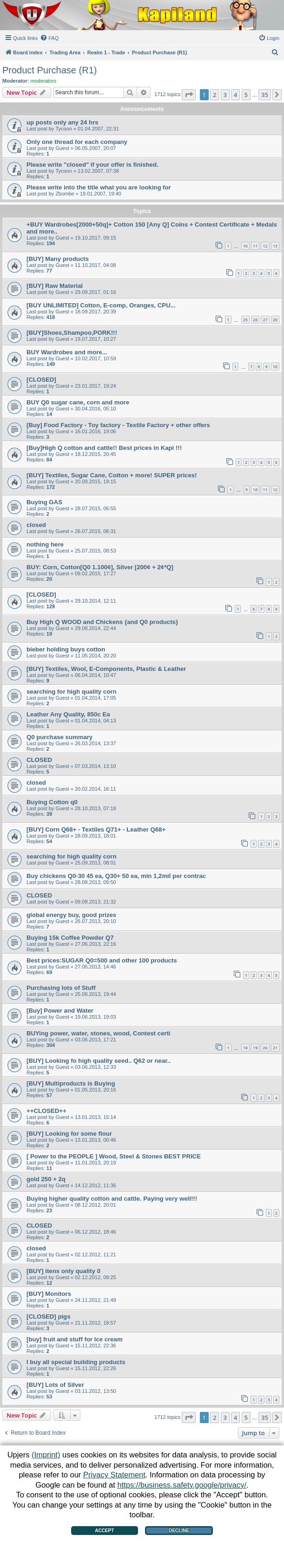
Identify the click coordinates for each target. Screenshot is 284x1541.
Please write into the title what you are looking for (98, 187)
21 (275, 1048)
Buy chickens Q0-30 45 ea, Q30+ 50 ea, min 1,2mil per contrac (116, 875)
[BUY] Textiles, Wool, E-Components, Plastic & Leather (106, 668)
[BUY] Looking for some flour (69, 1133)
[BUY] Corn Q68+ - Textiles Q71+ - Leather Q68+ (95, 829)
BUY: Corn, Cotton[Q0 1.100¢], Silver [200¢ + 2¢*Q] (99, 567)
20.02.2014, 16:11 (95, 789)
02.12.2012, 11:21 (95, 1254)
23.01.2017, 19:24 (95, 386)
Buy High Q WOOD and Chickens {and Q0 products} (102, 621)
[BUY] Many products (57, 258)
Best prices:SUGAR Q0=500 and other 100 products (101, 960)
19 (255, 1048)
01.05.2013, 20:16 (95, 1089)
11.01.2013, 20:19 (95, 1162)
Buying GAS (44, 502)
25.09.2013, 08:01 (95, 862)
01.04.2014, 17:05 (95, 698)
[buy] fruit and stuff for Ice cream (74, 1339)
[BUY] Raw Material (54, 285)
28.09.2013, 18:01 (95, 836)
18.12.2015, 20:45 (95, 454)
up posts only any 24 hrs (62, 122)
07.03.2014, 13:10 (95, 766)
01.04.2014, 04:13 (95, 720)
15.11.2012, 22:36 (95, 1345)
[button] (189, 94)
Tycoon (63, 128)
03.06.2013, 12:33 (95, 1067)
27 (265, 320)
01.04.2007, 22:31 (98, 128)
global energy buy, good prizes (71, 914)
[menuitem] (49, 38)
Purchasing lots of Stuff (61, 987)
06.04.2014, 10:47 (95, 675)
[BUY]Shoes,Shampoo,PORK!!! (71, 332)
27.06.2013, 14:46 (95, 966)
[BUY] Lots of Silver (55, 1384)
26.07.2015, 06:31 (95, 531)
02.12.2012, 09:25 (95, 1277)
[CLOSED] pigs (48, 1316)
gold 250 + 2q (46, 1179)
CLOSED (39, 759)
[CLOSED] (41, 379)
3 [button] (225, 95)
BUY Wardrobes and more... (66, 352)
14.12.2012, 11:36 (95, 1185)
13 (275, 246)
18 (245, 1048)
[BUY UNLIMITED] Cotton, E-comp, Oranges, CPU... (101, 305)
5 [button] (246, 95)
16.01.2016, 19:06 (95, 431)
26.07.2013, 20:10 (95, 921)
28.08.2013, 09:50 (95, 882)
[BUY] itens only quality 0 (63, 1271)
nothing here (45, 544)
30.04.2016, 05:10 (95, 408)
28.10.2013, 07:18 (95, 808)
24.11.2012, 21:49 (95, 1300)
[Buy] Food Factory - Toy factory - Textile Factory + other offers (118, 425)
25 (245, 320)
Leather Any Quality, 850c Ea (68, 714)
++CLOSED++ (46, 1110)
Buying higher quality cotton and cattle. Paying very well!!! (111, 1198)
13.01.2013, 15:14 (95, 1117)
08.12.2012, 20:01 (95, 1205)
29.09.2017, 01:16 (95, 292)
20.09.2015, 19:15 (95, 481)
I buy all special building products (75, 1362)
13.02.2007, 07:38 (98, 171)
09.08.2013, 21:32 (95, 901)
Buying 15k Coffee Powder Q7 (70, 937)
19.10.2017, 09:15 (95, 238)
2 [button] (214, 95)
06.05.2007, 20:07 (95, 148)
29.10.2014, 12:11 (95, 601)
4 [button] (235, 95)
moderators (44, 81)
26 (255, 320)
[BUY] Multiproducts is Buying (70, 1083)
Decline (179, 1530)
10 (245, 246)
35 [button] (264, 95)
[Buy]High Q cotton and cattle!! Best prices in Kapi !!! (104, 447)
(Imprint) (46, 1454)
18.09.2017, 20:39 (95, 311)
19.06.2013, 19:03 (95, 1017)
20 (265, 1048)
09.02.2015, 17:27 (95, 573)
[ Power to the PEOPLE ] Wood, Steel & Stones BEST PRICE (113, 1156)
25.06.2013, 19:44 (95, 994)
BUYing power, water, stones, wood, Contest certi (98, 1033)
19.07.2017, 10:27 (95, 339)
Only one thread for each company (76, 141)
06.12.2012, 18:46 (95, 1232)
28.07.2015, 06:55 (95, 508)
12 (265, 246)
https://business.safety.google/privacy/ (181, 1485)
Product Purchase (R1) (49, 70)
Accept (104, 1530)
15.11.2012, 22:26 (95, 1368)
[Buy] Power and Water (59, 1010)
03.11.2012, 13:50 (95, 1391)
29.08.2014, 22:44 (95, 628)
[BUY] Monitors (48, 1293)
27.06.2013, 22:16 (95, 944)
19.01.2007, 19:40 (100, 193)
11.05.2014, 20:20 (95, 655)
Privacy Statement (114, 1474)
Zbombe (64, 193)
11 (255, 246)
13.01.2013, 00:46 (95, 1140)
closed (36, 524)
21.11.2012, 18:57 (95, 1323)
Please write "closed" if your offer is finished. (92, 164)
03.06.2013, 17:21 (95, 1039)
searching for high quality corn (71, 691)
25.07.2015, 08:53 (95, 550)
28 (275, 320)
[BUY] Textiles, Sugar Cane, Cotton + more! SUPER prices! (111, 475)
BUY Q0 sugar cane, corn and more (77, 402)
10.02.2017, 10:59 (95, 358)
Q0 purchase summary (59, 737)
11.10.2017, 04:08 (95, 265)
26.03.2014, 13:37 (95, 743)
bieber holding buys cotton (65, 649)
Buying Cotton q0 (52, 802)
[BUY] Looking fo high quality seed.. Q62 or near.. (98, 1060)
